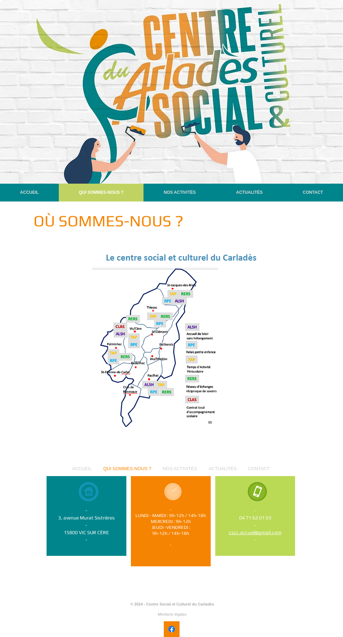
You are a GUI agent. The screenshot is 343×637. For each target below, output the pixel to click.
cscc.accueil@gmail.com (255, 532)
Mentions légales (172, 614)
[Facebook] (171, 629)
